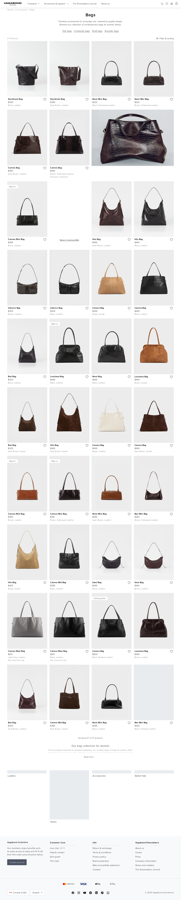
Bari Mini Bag (141, 513)
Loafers (12, 775)
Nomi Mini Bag (99, 99)
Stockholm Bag (15, 99)
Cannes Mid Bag (58, 582)
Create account (16, 862)
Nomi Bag (97, 376)
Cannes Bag (14, 167)
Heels (53, 821)
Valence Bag (14, 307)
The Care (54, 860)
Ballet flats (140, 775)
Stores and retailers (144, 865)
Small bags (97, 30)
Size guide (55, 856)
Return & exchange (102, 848)
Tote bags (67, 30)
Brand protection (101, 860)
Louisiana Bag (57, 376)
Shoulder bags (112, 30)
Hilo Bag (96, 239)
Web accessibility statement (106, 865)
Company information (145, 860)
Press (138, 856)
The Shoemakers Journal (147, 869)
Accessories (99, 775)
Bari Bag (12, 376)
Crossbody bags (82, 30)
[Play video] (86, 184)
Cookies (97, 869)
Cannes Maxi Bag (16, 651)
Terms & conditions (102, 852)
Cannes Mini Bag (16, 239)
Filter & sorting (165, 38)
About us (139, 848)
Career (138, 852)
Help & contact (57, 852)
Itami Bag (97, 582)
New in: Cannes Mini (69, 239)
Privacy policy (99, 856)
